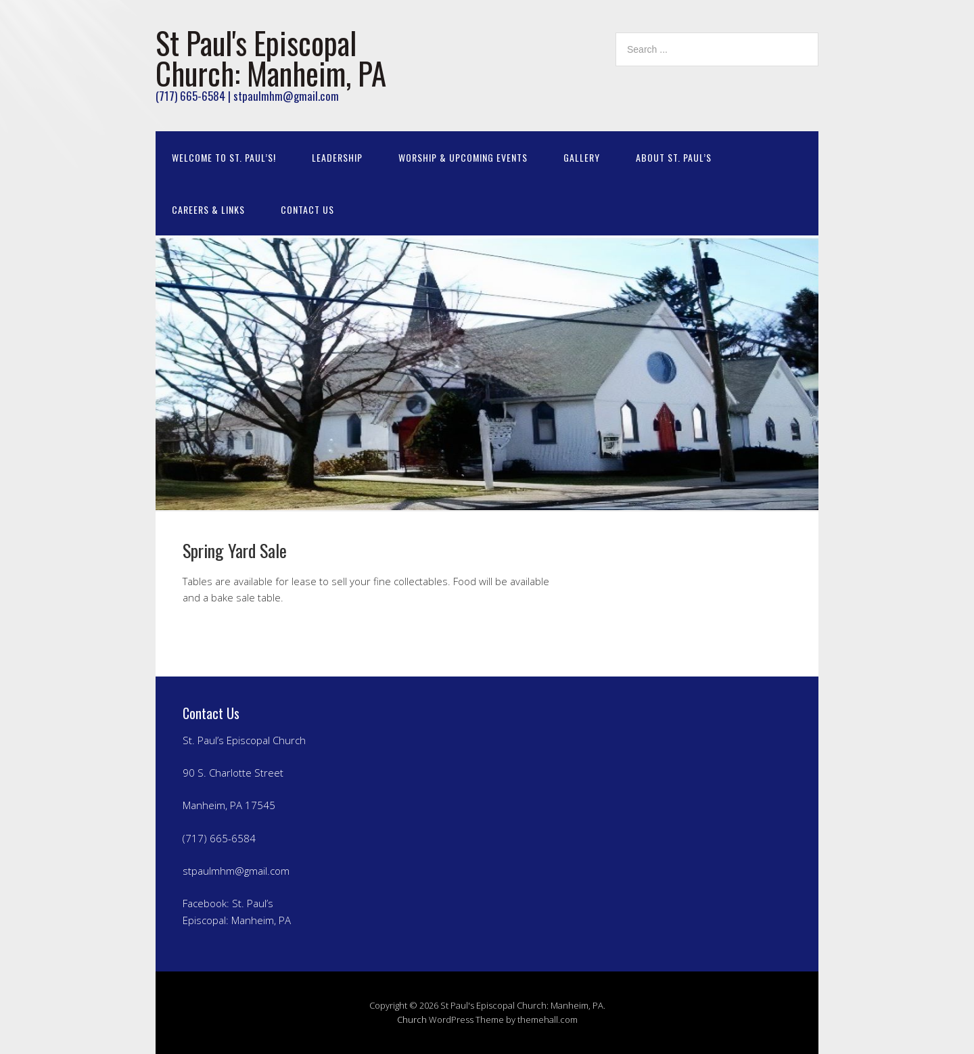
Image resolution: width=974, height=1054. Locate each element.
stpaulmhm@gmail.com (236, 870)
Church (412, 1019)
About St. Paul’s (674, 157)
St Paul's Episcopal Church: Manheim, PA (271, 57)
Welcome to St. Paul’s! (224, 157)
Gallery (581, 157)
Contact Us (307, 209)
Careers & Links (208, 209)
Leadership (337, 157)
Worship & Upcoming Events (463, 157)
